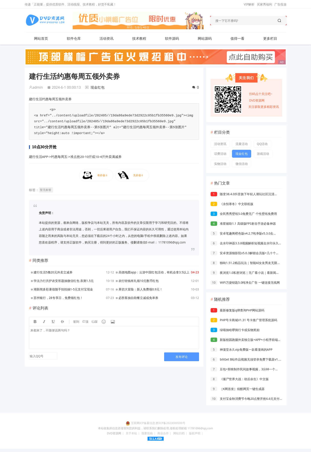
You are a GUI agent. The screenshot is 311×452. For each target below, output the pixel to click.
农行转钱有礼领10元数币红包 (139, 281)
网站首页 (41, 38)
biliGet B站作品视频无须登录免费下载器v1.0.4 (247, 359)
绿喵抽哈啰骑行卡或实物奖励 (235, 330)
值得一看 (237, 38)
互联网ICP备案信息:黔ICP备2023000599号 (158, 423)
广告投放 (280, 4)
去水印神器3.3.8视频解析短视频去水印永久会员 (248, 243)
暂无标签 (45, 190)
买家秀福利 (264, 4)
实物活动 (220, 164)
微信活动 (241, 164)
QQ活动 (262, 144)
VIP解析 (249, 4)
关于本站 (131, 433)
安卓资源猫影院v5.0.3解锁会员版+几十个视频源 (248, 253)
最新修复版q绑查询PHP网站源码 (238, 310)
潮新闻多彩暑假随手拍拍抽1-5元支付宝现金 (63, 289)
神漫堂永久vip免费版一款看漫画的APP (242, 349)
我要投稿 (147, 433)
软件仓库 (74, 38)
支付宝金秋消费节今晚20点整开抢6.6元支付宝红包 (250, 399)
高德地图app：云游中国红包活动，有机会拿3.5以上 (154, 272)
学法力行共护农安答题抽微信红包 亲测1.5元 (64, 281)
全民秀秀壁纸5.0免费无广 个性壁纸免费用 (244, 214)
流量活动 (241, 144)
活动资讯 (106, 38)
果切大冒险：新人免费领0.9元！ (141, 289)
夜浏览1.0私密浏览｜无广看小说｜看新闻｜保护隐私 (251, 273)
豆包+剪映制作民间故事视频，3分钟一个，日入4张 (250, 369)
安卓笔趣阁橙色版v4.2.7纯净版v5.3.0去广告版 (247, 233)
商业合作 (163, 433)
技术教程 (139, 38)
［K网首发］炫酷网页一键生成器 (238, 389)
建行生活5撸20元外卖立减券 (53, 272)
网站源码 (205, 38)
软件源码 (172, 38)
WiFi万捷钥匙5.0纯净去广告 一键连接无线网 (245, 282)
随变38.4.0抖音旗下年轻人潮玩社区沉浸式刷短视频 (250, 194)
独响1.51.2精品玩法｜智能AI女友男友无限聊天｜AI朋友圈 (255, 263)
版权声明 (194, 433)
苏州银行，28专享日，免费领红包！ (58, 298)
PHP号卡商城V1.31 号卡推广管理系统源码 (244, 320)
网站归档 (179, 433)
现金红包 (98, 87)
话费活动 (220, 154)
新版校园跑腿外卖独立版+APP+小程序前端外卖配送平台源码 (256, 340)
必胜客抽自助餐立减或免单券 (138, 298)
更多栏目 (270, 38)
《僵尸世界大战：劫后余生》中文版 (240, 379)
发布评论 (181, 357)
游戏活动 (263, 154)
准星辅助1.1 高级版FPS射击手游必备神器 (243, 223)
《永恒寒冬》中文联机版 (232, 204)
